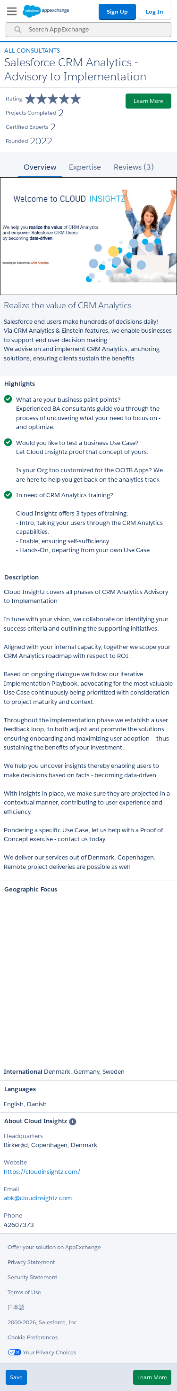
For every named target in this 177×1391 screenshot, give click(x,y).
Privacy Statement (31, 1262)
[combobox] (88, 29)
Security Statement (32, 1277)
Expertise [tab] (85, 167)
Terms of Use (24, 1292)
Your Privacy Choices (42, 1352)
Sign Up (117, 12)
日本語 (16, 1307)
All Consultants (32, 51)
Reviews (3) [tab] (134, 167)
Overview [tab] (40, 167)
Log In (154, 12)
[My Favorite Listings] (9, 13)
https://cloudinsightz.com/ (42, 1172)
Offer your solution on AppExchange (54, 1247)
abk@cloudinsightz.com (38, 1198)
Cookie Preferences (33, 1337)
